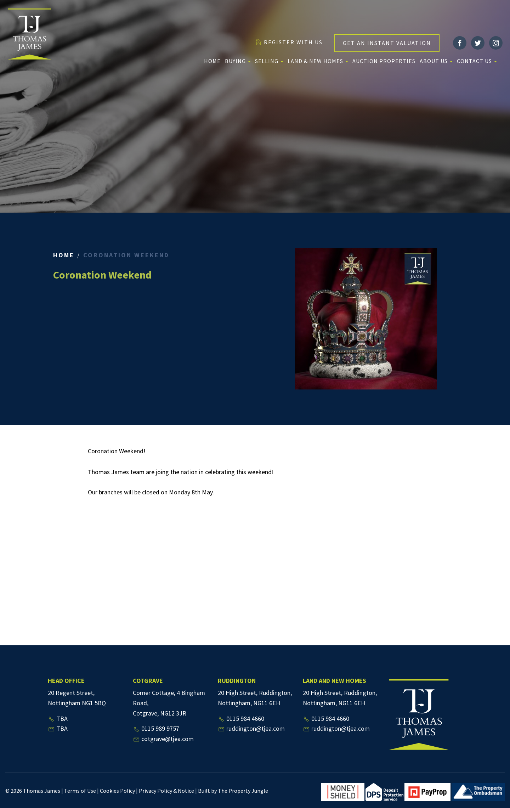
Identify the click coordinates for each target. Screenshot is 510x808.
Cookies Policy (117, 790)
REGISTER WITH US (289, 42)
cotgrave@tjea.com (163, 739)
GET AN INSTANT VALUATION (387, 42)
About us (436, 60)
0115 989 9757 (156, 728)
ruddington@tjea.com (251, 728)
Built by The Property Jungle (233, 790)
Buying (238, 60)
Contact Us (477, 60)
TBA (58, 718)
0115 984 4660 (241, 718)
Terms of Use (80, 790)
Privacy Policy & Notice (166, 790)
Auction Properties (383, 60)
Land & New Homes (318, 60)
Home (212, 60)
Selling (269, 60)
